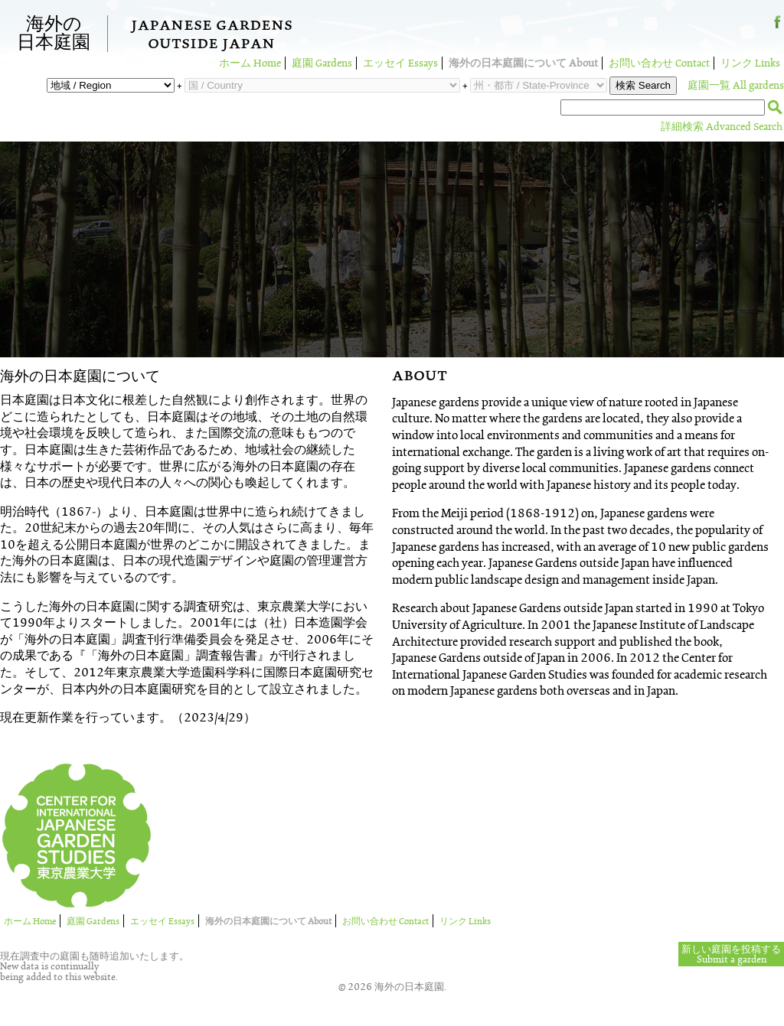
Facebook (777, 27)
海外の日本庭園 (53, 33)
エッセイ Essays (400, 63)
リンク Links (750, 63)
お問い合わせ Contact (659, 63)
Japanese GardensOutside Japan (211, 36)
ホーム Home (250, 63)
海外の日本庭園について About (523, 63)
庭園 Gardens (322, 63)
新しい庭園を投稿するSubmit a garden (731, 954)
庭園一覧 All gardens (736, 85)
